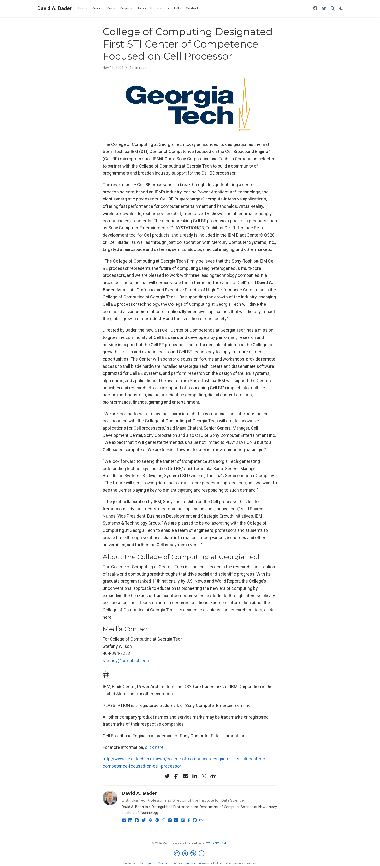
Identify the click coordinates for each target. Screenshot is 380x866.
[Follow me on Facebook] (315, 8)
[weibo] (213, 776)
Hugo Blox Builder (156, 863)
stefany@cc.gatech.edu (126, 660)
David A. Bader (54, 8)
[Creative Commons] (190, 853)
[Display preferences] (341, 8)
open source (192, 863)
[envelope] (185, 776)
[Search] (333, 8)
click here (154, 747)
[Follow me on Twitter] (324, 8)
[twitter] (167, 776)
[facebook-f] (176, 776)
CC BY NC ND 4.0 (217, 843)
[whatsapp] (203, 776)
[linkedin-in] (194, 776)
